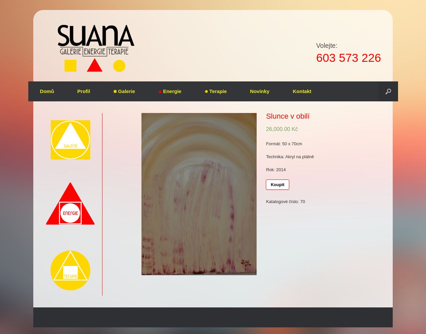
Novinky (259, 91)
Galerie (124, 91)
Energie (169, 91)
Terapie (216, 91)
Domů (47, 91)
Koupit (277, 184)
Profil (83, 91)
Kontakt (302, 91)
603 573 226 (348, 57)
